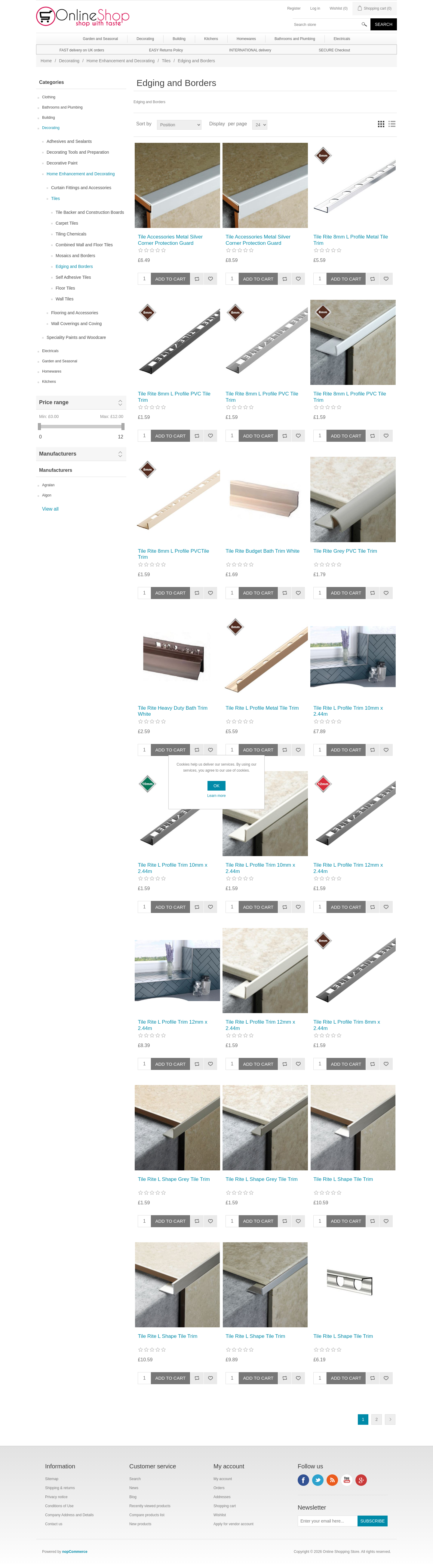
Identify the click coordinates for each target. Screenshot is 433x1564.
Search (135, 1479)
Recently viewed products (149, 1506)
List (391, 124)
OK (216, 785)
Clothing (48, 97)
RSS (332, 1480)
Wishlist (219, 1515)
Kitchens (49, 381)
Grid (381, 124)
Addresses (222, 1497)
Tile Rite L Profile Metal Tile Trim (262, 708)
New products (140, 1524)
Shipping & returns (60, 1488)
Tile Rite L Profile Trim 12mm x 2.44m (348, 868)
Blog (133, 1497)
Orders (219, 1488)
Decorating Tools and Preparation (78, 152)
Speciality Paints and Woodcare (76, 337)
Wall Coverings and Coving (76, 323)
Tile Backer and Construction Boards (90, 212)
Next (390, 1419)
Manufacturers (57, 454)
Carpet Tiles (67, 223)
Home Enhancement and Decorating (121, 60)
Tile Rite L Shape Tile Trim (343, 1179)
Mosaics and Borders (75, 255)
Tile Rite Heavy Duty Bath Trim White (172, 711)
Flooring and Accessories (74, 312)
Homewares (51, 371)
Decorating (69, 60)
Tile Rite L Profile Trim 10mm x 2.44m (348, 711)
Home (46, 60)
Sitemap (51, 1479)
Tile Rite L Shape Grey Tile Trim (174, 1179)
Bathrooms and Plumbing (62, 107)
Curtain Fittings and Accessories (81, 187)
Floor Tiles (65, 288)
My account (222, 1479)
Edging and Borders (74, 266)
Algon (46, 495)
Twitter (318, 1480)
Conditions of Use (59, 1506)
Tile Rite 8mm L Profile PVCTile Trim (173, 554)
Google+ (361, 1480)
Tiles (166, 60)
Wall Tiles (64, 299)
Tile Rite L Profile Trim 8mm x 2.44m (346, 1025)
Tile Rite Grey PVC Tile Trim (345, 551)
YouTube (346, 1480)
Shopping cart (224, 1506)
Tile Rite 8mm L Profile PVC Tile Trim (174, 397)
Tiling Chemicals (71, 234)
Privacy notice (56, 1497)
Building (48, 117)
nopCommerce (75, 1552)
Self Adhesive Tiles (73, 277)
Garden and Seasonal (59, 361)
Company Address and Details (69, 1515)
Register (294, 8)
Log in (315, 8)
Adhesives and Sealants (69, 141)
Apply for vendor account (233, 1524)
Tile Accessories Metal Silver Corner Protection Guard (170, 240)
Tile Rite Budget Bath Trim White (262, 551)
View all (50, 509)
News (133, 1488)
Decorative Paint (62, 163)
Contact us (53, 1524)
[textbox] (332, 24)
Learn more (216, 796)
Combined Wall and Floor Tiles (84, 244)
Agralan (48, 485)
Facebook (303, 1480)
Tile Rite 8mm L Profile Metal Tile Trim (350, 240)
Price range (54, 402)
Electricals (50, 351)
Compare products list (146, 1515)
